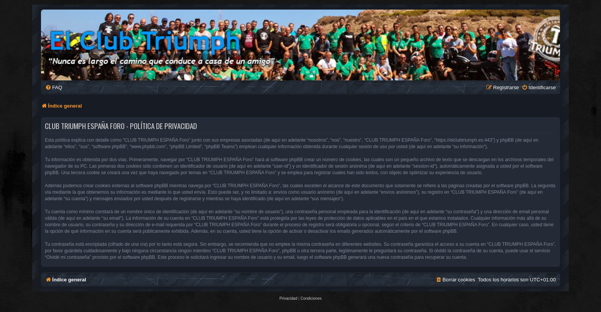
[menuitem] (53, 87)
